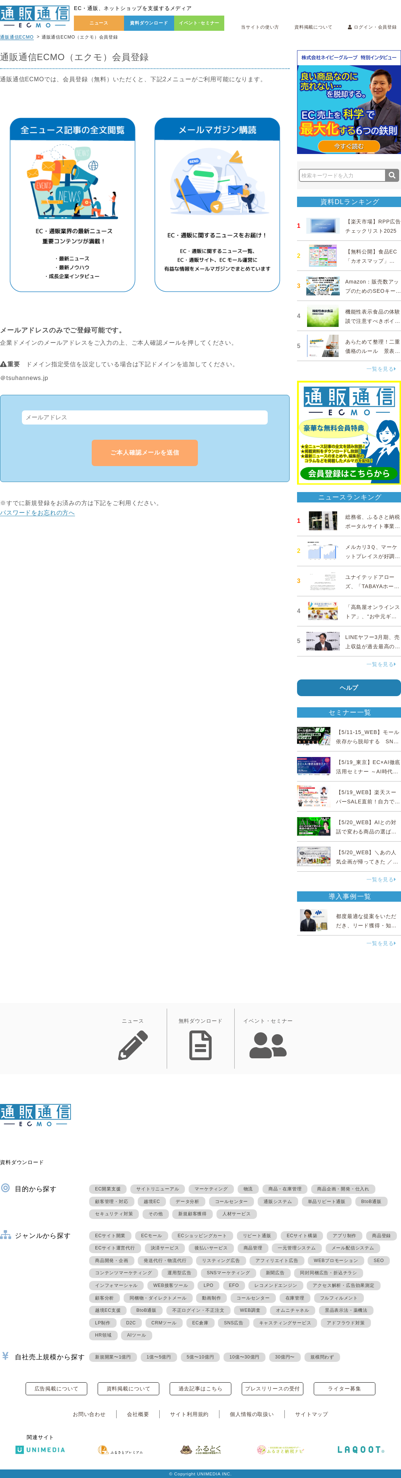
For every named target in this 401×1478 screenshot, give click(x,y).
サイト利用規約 (189, 1414)
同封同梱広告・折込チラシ (328, 1272)
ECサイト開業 (110, 1235)
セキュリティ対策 (114, 1213)
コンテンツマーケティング (123, 1272)
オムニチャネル (292, 1310)
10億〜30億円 (244, 1357)
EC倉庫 (200, 1322)
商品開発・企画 (111, 1260)
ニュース (98, 23)
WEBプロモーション (336, 1260)
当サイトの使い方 (260, 27)
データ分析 (187, 1201)
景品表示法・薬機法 (346, 1310)
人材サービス (236, 1213)
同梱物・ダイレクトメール (158, 1298)
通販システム (278, 1201)
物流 (248, 1189)
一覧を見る (381, 369)
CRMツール (164, 1322)
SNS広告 (234, 1322)
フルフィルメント (339, 1298)
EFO (234, 1285)
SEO (379, 1260)
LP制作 (103, 1322)
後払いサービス (211, 1248)
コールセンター (231, 1201)
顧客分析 (104, 1298)
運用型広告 (179, 1272)
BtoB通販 (371, 1201)
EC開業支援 (108, 1189)
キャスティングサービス (285, 1322)
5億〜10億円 (200, 1357)
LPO (208, 1285)
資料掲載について (313, 27)
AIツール (136, 1335)
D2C (131, 1322)
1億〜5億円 (159, 1357)
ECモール (151, 1235)
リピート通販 (257, 1235)
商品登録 (381, 1235)
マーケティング (211, 1189)
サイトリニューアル (157, 1189)
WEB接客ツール (170, 1285)
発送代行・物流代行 (165, 1260)
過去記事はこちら (201, 1389)
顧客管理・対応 (111, 1201)
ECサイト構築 (302, 1235)
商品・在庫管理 (285, 1189)
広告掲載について (57, 1389)
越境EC (152, 1201)
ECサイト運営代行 (115, 1248)
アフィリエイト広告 (276, 1260)
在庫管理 (295, 1298)
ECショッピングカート (202, 1235)
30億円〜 (285, 1357)
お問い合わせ (89, 1414)
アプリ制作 (344, 1235)
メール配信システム (353, 1248)
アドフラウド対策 (346, 1322)
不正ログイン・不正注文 (198, 1310)
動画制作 (211, 1298)
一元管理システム (297, 1248)
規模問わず (322, 1357)
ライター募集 (344, 1389)
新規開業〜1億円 (113, 1357)
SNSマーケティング (228, 1272)
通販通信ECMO (17, 37)
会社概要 (138, 1414)
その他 (156, 1213)
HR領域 (103, 1335)
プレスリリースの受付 (272, 1389)
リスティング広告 (221, 1260)
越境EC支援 (108, 1310)
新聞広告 (275, 1272)
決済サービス (165, 1248)
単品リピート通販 (327, 1201)
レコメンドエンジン (275, 1285)
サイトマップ (311, 1414)
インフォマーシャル (116, 1285)
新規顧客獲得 (192, 1213)
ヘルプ (349, 688)
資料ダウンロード (149, 23)
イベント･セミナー (199, 23)
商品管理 (253, 1248)
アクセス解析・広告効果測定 (343, 1285)
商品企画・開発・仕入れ (343, 1189)
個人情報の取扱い (252, 1414)
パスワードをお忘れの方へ (37, 512)
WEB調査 (250, 1310)
